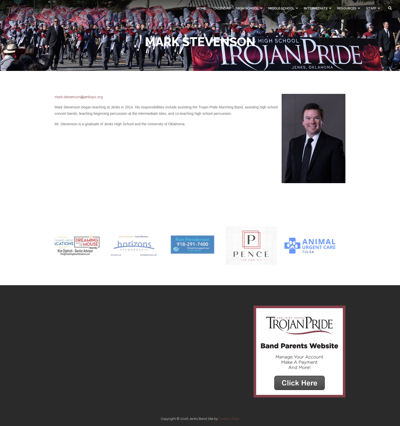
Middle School (283, 8)
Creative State (229, 419)
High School (249, 8)
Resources (348, 8)
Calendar (221, 8)
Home (201, 8)
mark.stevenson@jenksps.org (79, 97)
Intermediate (317, 8)
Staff (373, 8)
